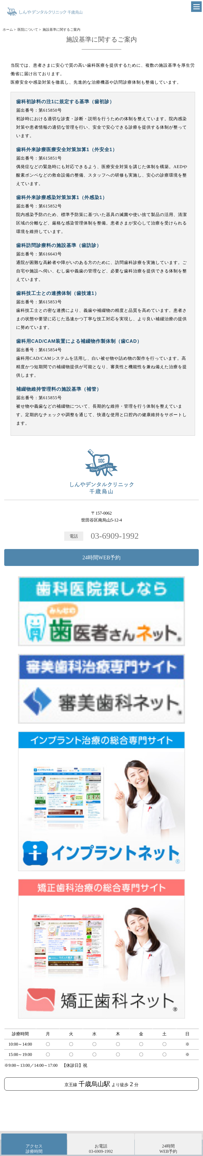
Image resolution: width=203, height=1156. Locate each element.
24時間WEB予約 (101, 557)
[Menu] (196, 6)
